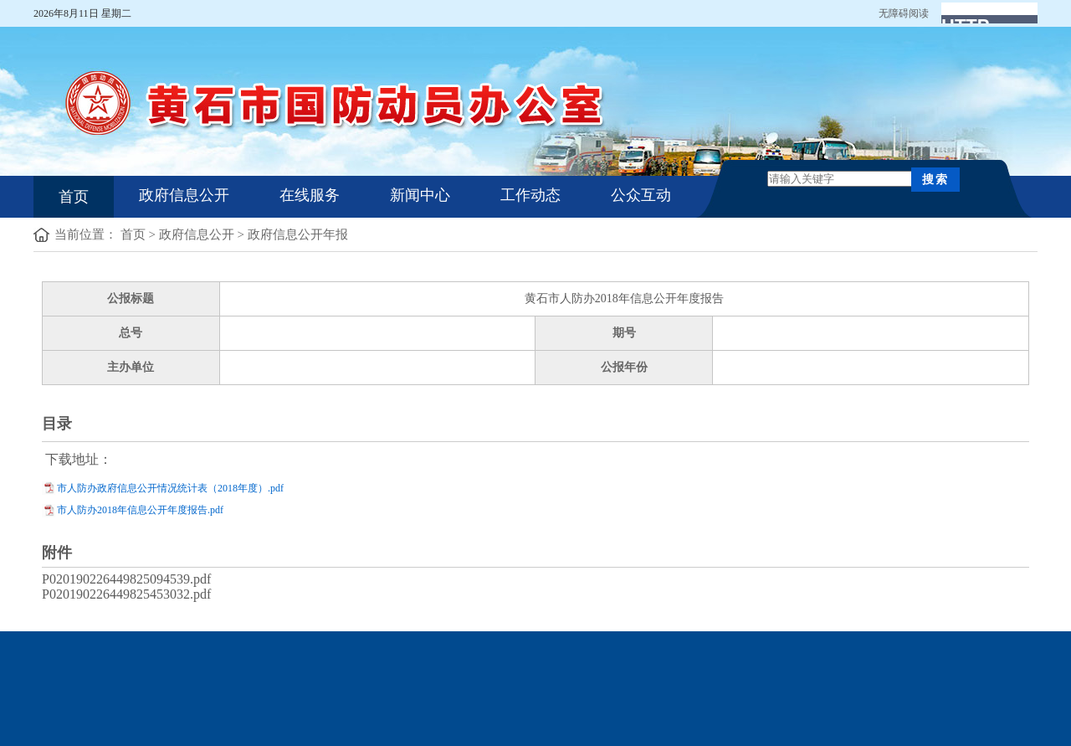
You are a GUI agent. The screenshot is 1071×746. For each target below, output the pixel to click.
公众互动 (641, 195)
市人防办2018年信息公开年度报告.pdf (140, 510)
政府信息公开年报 (298, 234)
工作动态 (530, 195)
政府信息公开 (184, 195)
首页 (74, 196)
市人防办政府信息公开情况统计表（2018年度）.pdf (170, 488)
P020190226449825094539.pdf (126, 579)
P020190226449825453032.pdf (126, 594)
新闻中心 (420, 195)
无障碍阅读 (904, 13)
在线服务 (309, 195)
